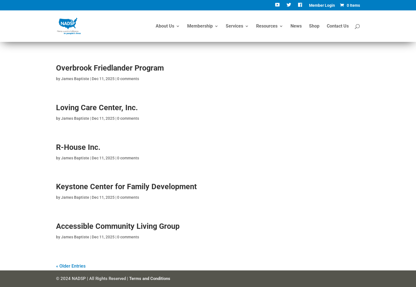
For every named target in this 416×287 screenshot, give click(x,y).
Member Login (322, 5)
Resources (267, 26)
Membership (200, 26)
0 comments (128, 78)
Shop (314, 26)
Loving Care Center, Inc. (97, 107)
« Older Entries (71, 266)
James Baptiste (75, 78)
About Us (165, 26)
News (296, 26)
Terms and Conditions (149, 278)
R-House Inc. (78, 147)
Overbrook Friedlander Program (110, 68)
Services (234, 26)
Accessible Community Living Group (118, 226)
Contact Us (338, 26)
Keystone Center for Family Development (126, 186)
